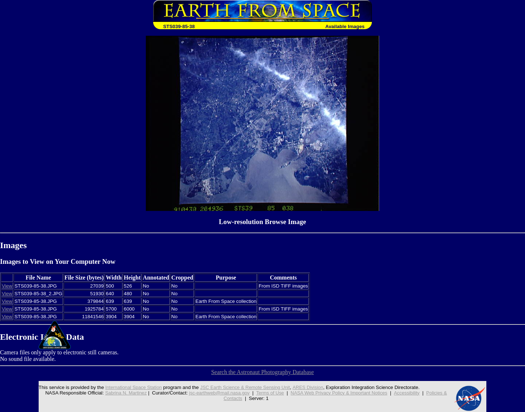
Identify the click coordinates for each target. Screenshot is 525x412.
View (7, 286)
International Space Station (130, 387)
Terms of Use (269, 393)
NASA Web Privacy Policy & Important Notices (340, 393)
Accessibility (410, 393)
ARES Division (308, 387)
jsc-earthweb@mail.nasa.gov (217, 393)
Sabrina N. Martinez (122, 393)
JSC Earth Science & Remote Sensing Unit (243, 387)
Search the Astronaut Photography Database (262, 372)
